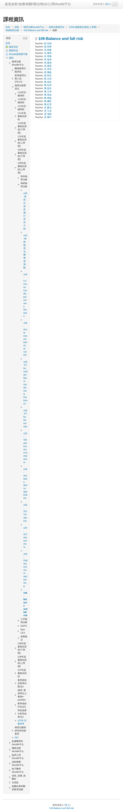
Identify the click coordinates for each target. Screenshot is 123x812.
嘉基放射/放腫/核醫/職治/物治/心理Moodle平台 (38, 4)
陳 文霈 (48, 91)
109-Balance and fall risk (60, 39)
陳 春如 (48, 94)
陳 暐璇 (48, 98)
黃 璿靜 (48, 114)
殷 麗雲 (48, 66)
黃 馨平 (48, 117)
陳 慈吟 (48, 88)
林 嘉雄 (48, 59)
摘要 (55, 30)
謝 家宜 (48, 75)
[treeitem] (17, 43)
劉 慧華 (48, 46)
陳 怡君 (48, 85)
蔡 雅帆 (48, 72)
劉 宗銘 (48, 43)
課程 (11, 58)
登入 (108, 4)
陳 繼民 (48, 101)
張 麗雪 (48, 53)
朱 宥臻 (48, 56)
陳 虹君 (48, 104)
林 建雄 (48, 62)
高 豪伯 (48, 107)
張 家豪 (48, 50)
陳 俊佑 (48, 82)
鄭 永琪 (48, 78)
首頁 (8, 43)
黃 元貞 (48, 110)
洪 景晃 (48, 69)
